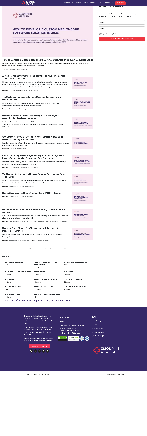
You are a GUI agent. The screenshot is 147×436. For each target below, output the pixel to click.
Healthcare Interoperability (76, 287)
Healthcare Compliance (74, 280)
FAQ (113, 3)
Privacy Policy (112, 34)
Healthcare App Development (46, 280)
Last (65, 249)
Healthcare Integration (44, 287)
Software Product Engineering (18, 70)
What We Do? (65, 3)
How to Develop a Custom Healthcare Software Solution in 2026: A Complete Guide (47, 60)
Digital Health (12, 187)
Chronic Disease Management (41, 222)
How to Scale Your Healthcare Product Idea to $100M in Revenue (32, 194)
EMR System (69, 273)
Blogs (107, 3)
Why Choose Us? (89, 3)
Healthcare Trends (12, 295)
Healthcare (9, 280)
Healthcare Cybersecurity (15, 287)
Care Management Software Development (20, 222)
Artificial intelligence (14, 91)
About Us (100, 3)
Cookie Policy (110, 375)
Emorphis (5, 70)
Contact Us (120, 3)
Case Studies (76, 3)
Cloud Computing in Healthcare (18, 273)
